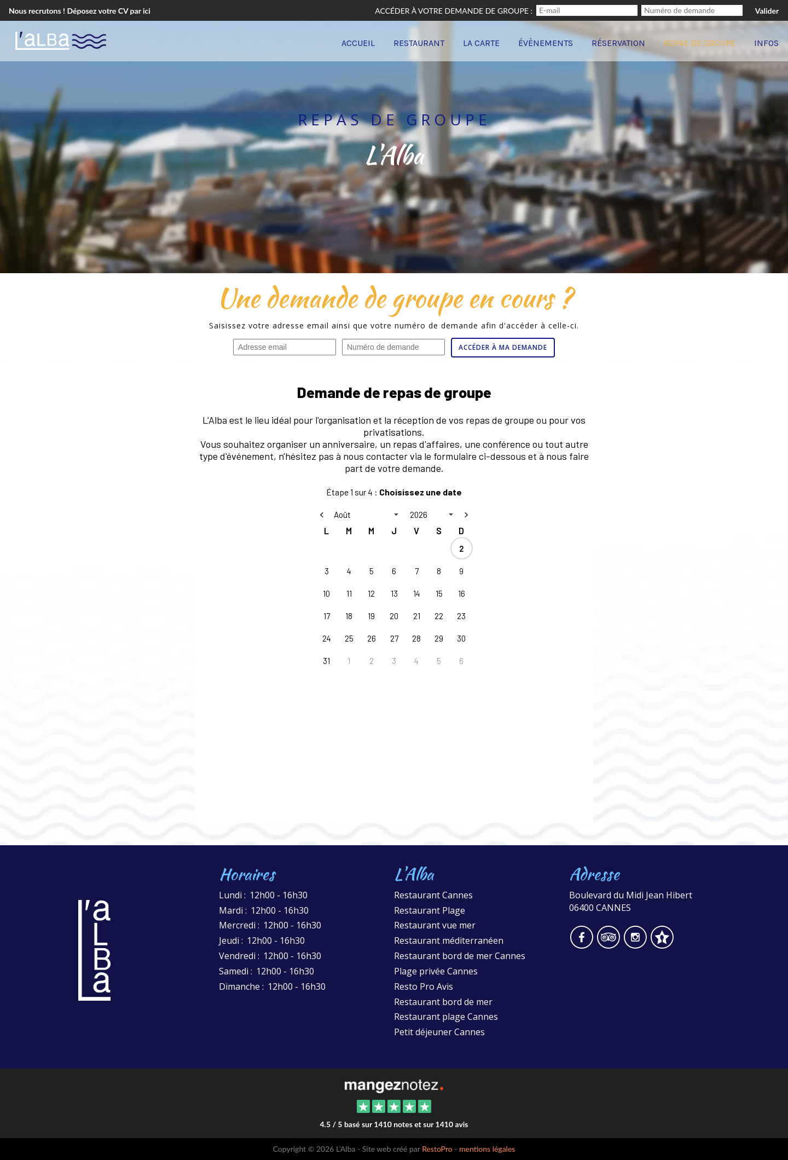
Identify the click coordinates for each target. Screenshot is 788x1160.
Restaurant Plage (429, 910)
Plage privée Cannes (436, 971)
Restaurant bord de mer (443, 1002)
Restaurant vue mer (435, 925)
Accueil (358, 43)
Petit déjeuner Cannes (439, 1032)
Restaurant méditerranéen (448, 940)
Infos (766, 43)
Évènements (545, 43)
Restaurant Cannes (433, 895)
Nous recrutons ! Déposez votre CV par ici (79, 10)
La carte (481, 43)
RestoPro (437, 1148)
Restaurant (418, 43)
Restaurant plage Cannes (446, 1017)
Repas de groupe (699, 43)
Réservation (618, 43)
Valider (767, 10)
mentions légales (487, 1148)
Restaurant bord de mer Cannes (459, 956)
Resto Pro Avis (423, 986)
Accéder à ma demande (503, 347)
